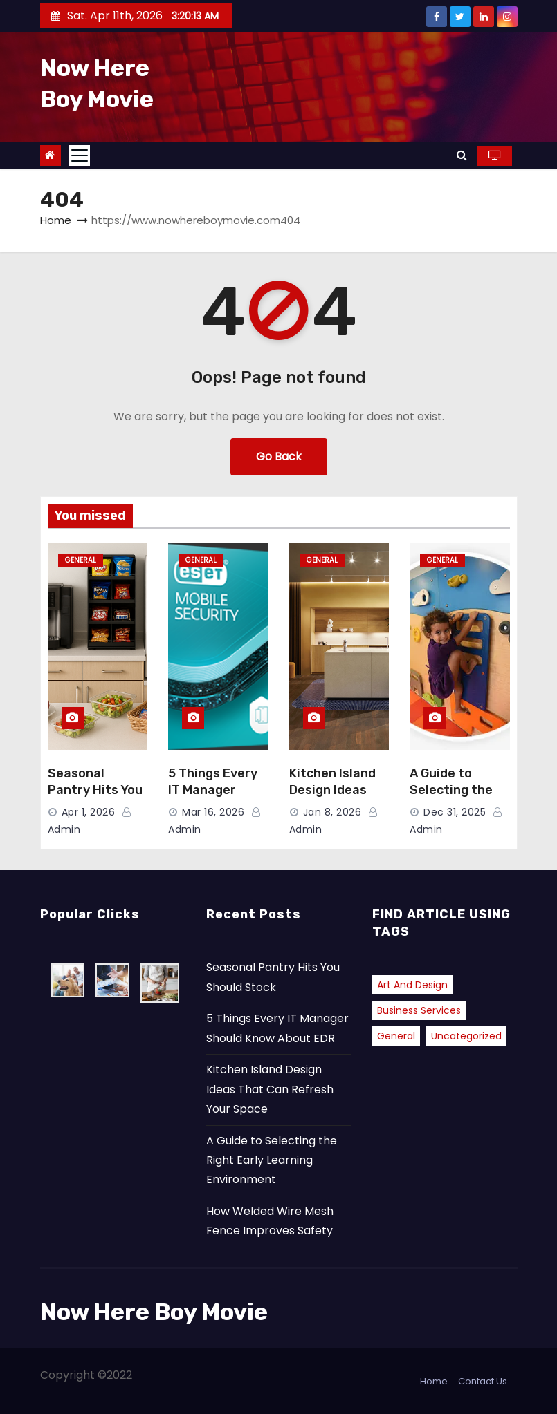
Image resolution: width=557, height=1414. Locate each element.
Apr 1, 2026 (89, 812)
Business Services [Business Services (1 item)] (419, 1010)
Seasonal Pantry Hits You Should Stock (95, 790)
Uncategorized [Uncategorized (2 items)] (466, 1036)
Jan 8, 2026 (332, 812)
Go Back (279, 456)
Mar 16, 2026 (213, 812)
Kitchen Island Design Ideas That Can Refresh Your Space (270, 1089)
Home (55, 220)
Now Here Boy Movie (154, 1312)
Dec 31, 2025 (454, 812)
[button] (461, 155)
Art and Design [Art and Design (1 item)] (412, 985)
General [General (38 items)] (396, 1036)
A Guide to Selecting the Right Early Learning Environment (271, 1160)
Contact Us (482, 1381)
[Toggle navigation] (79, 155)
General (80, 560)
